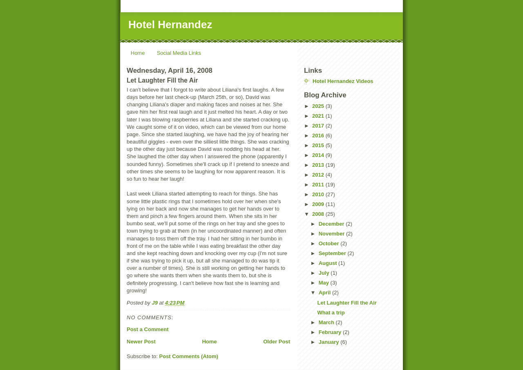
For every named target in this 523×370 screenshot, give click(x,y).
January (329, 342)
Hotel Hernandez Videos (343, 81)
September (333, 253)
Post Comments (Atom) (188, 356)
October (329, 243)
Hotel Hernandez (170, 24)
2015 (319, 145)
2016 (319, 135)
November (332, 234)
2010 (319, 194)
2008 (319, 214)
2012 (319, 175)
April (325, 292)
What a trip (330, 312)
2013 (319, 165)
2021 (319, 116)
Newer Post (141, 342)
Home (138, 53)
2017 (319, 126)
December (332, 224)
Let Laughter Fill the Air (346, 303)
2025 (319, 106)
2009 (319, 204)
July (325, 273)
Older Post (276, 342)
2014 (319, 155)
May (325, 283)
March (327, 322)
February (331, 332)
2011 (319, 185)
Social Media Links (179, 53)
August (328, 263)
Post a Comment (148, 329)
